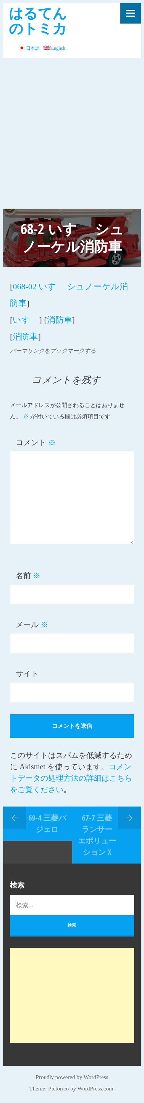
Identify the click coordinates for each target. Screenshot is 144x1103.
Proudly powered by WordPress (72, 1077)
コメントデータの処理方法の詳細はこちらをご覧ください (71, 778)
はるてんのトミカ (38, 20)
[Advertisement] (72, 133)
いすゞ (26, 320)
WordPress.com (95, 1089)
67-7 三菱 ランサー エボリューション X (97, 835)
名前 (28, 575)
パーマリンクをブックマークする (53, 351)
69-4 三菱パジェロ (47, 823)
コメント (36, 442)
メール (32, 624)
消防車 (59, 320)
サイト (27, 673)
